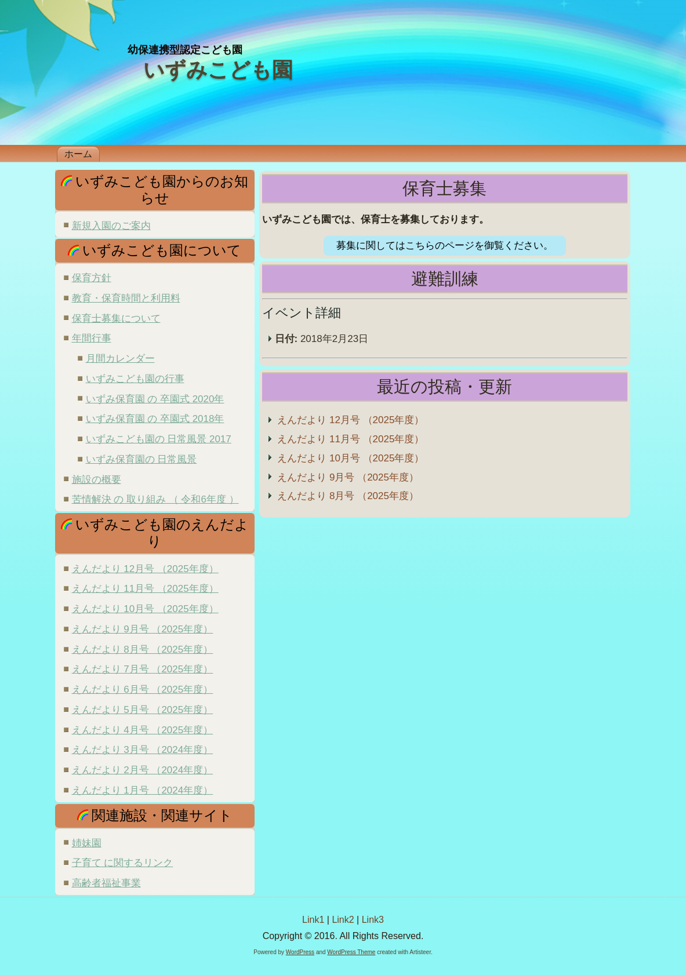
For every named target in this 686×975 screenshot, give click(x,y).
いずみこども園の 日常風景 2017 (158, 439)
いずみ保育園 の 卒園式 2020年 (155, 399)
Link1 (313, 920)
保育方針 (91, 277)
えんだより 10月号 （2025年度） (145, 608)
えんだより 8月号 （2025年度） (142, 649)
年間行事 (91, 338)
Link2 (343, 920)
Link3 (373, 920)
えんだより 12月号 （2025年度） (145, 568)
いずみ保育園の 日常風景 (141, 459)
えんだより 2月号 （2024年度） (142, 770)
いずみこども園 (218, 70)
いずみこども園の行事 (135, 378)
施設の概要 (96, 479)
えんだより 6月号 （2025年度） (142, 689)
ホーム (78, 154)
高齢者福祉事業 (106, 883)
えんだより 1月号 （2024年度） (142, 790)
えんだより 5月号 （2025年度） (142, 709)
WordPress (300, 952)
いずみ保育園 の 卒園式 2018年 (155, 418)
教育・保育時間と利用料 (126, 298)
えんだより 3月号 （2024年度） (142, 749)
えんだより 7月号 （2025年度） (142, 669)
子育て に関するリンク (122, 862)
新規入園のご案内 (111, 225)
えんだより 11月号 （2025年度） (145, 588)
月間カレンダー (120, 358)
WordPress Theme (351, 952)
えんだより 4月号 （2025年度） (142, 730)
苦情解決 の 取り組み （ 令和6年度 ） (155, 499)
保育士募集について (116, 318)
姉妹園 (86, 843)
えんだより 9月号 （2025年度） (142, 629)
